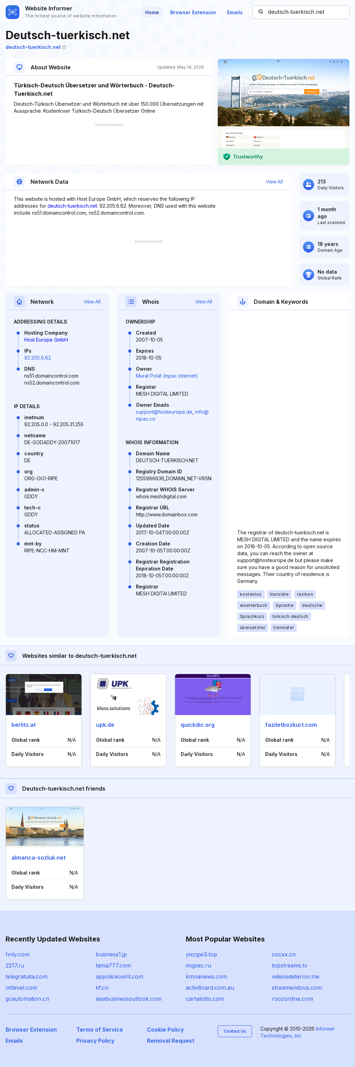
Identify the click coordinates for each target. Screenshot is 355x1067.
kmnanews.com (206, 976)
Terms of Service (99, 1029)
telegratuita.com (26, 976)
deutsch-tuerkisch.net (36, 47)
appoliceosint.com (119, 976)
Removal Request (170, 1040)
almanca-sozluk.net (38, 857)
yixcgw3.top (201, 954)
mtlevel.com (21, 987)
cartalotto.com (205, 998)
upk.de (105, 724)
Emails (235, 12)
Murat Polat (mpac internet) (167, 376)
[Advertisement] (109, 144)
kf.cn (102, 987)
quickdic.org (198, 724)
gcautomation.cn (27, 998)
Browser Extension (193, 12)
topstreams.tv (290, 965)
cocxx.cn (284, 954)
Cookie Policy (165, 1029)
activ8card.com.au (210, 987)
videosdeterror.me (295, 976)
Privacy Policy (95, 1040)
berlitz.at (23, 724)
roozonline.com (292, 998)
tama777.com (113, 965)
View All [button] (274, 181)
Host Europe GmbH (46, 340)
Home (152, 12)
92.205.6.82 (37, 358)
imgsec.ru (198, 965)
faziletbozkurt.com (291, 724)
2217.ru (15, 965)
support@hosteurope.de (164, 412)
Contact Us (235, 1031)
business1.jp (111, 954)
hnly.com (17, 954)
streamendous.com (297, 987)
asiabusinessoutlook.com (129, 998)
